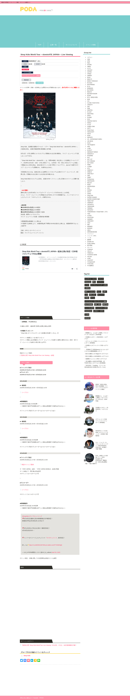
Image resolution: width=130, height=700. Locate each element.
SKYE (89, 192)
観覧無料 (87, 318)
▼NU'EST (90, 260)
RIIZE (89, 184)
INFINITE (90, 137)
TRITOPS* (90, 210)
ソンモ (89, 237)
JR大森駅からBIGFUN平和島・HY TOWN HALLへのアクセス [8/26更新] (94, 362)
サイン (99, 291)
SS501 (89, 193)
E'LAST (89, 112)
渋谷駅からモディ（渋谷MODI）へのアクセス (96, 337)
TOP (39, 45)
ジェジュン (90, 233)
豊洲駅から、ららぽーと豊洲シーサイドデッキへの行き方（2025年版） (96, 333)
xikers (89, 230)
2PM (88, 61)
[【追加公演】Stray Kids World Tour (37, 355)
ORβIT (89, 177)
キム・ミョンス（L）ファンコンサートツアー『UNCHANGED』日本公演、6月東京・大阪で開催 (102, 446)
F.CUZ (89, 124)
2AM (88, 59)
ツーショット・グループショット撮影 (95, 301)
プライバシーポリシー (26, 698)
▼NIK (89, 258)
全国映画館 (39, 83)
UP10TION (90, 217)
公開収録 (87, 288)
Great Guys (90, 130)
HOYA (89, 133)
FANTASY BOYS (92, 121)
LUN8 (89, 148)
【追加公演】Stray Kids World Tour (49, 645)
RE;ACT (89, 183)
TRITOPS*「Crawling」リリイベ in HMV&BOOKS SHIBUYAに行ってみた (95, 366)
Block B (89, 92)
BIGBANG (90, 88)
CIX (88, 101)
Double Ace (90, 241)
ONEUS (89, 172)
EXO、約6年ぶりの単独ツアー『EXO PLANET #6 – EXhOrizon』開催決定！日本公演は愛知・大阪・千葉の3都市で (96, 459)
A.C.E (89, 68)
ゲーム (93, 297)
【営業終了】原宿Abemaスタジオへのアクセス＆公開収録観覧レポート (96, 350)
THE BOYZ (90, 204)
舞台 (94, 282)
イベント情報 (91, 45)
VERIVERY (90, 221)
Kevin (88, 143)
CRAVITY (90, 104)
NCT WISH (90, 163)
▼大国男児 (90, 265)
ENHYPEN (90, 113)
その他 (87, 314)
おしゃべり (101, 294)
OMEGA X (90, 170)
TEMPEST (90, 202)
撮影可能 (105, 304)
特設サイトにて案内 (28, 464)
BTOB (89, 95)
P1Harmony (90, 179)
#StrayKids (25, 516)
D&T (88, 106)
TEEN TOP (90, 201)
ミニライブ (100, 282)
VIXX (88, 223)
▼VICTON (90, 263)
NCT (88, 157)
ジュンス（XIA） (92, 235)
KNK (88, 146)
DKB (88, 108)
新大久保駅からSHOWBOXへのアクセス (97, 356)
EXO (88, 119)
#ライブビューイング (35, 516)
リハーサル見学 (89, 308)
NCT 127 (89, 159)
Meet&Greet (88, 311)
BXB (88, 99)
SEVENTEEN (91, 186)
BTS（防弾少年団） (93, 97)
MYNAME (90, 155)
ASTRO (89, 72)
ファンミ (100, 279)
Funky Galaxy (91, 243)
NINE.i (89, 164)
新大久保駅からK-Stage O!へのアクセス (96, 353)
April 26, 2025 (56, 552)
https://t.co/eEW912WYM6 (37, 545)
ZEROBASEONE (92, 232)
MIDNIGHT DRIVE (92, 152)
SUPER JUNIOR (92, 197)
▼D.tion (89, 256)
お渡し (105, 291)
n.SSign (89, 166)
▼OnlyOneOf (91, 262)
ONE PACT (90, 173)
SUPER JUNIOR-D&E (93, 199)
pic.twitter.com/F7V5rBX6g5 (53, 545)
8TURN (89, 64)
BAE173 (89, 79)
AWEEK (89, 75)
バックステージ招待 (101, 308)
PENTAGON (90, 181)
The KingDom (91, 144)
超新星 (89, 239)
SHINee (89, 190)
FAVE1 (89, 123)
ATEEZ (89, 73)
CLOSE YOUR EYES (93, 103)
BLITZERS (90, 90)
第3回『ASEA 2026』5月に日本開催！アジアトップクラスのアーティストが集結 (102, 387)
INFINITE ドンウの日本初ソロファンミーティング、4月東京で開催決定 (102, 433)
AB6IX (89, 66)
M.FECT (89, 150)
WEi (88, 224)
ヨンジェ (89, 247)
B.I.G (88, 86)
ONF (88, 175)
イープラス (25, 392)
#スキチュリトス (52, 537)
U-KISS (89, 215)
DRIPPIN (89, 110)
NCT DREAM (91, 161)
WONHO (89, 228)
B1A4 (88, 77)
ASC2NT (89, 70)
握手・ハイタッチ (90, 291)
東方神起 (89, 245)
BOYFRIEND (91, 84)
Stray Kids (25, 69)
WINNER (89, 226)
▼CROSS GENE (92, 254)
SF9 (88, 188)
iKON (88, 135)
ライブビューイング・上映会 (31, 75)
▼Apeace (90, 249)
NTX (88, 168)
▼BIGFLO (90, 253)
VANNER (89, 219)
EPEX (89, 115)
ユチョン (89, 57)
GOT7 (89, 128)
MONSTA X (90, 154)
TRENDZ (89, 208)
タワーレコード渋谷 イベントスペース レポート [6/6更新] (95, 342)
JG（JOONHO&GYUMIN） (95, 139)
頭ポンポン (92, 294)
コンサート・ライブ (90, 279)
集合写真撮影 (89, 304)
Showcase (88, 282)
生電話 (87, 297)
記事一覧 (53, 45)
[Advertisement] (65, 28)
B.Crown (89, 83)
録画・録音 (98, 304)
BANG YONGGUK (92, 81)
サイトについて (71, 45)
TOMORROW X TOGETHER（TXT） (98, 211)
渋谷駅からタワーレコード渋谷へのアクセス (96, 346)
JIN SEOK (90, 141)
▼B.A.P (89, 251)
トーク (87, 285)
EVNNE (89, 117)
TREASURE (90, 206)
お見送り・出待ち (99, 311)
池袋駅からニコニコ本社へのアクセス (96, 359)
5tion (88, 63)
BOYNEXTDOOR (92, 93)
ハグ (86, 294)
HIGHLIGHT (90, 132)
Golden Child (91, 126)
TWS (88, 213)
